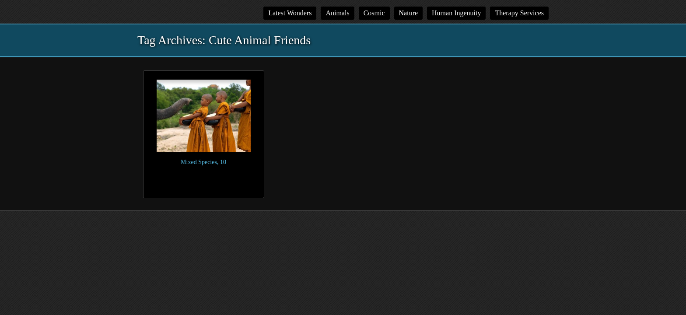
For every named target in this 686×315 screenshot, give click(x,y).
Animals (337, 13)
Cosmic (374, 13)
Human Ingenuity (456, 13)
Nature (408, 13)
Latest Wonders (290, 13)
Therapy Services (519, 13)
